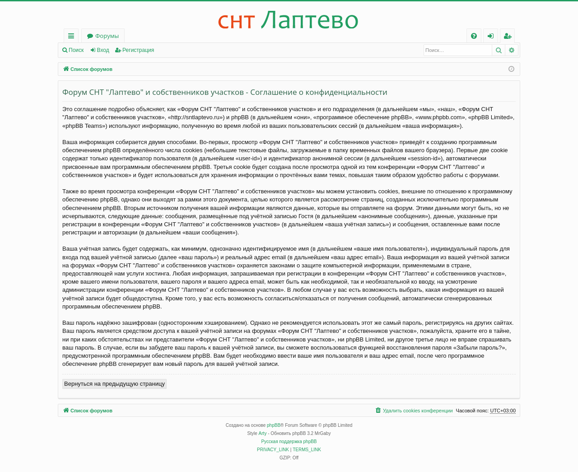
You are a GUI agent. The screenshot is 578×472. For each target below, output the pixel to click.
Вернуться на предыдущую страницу (114, 383)
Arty (263, 433)
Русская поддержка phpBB (289, 441)
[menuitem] (474, 36)
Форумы (107, 36)
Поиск (76, 50)
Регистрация (138, 50)
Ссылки (73, 37)
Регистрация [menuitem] (509, 37)
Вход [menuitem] (492, 37)
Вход (103, 50)
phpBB (273, 425)
